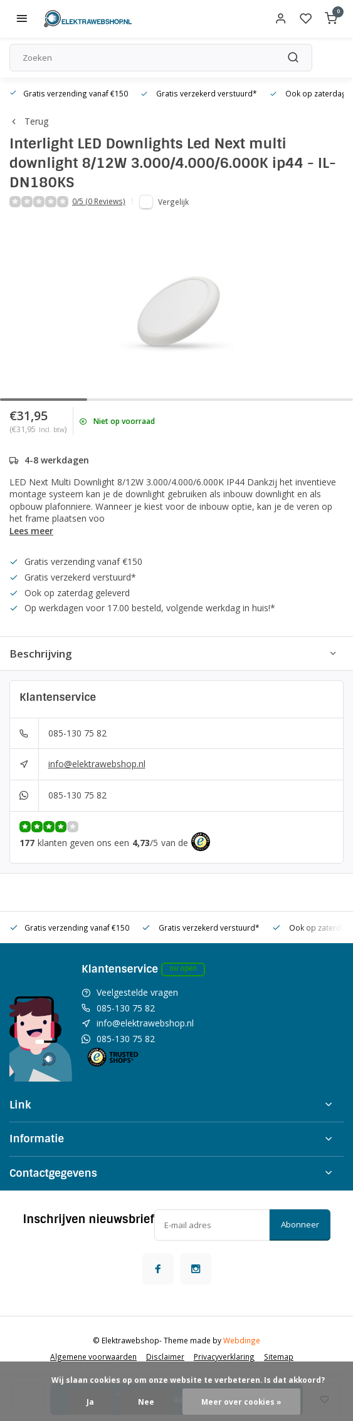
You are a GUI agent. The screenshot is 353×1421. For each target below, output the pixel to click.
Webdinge (241, 1340)
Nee (146, 1402)
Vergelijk (173, 202)
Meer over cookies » (241, 1402)
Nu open (183, 968)
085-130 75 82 (77, 733)
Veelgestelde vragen (137, 992)
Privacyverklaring (224, 1356)
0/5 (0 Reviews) (98, 201)
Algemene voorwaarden (93, 1356)
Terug (28, 121)
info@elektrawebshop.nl (96, 764)
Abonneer (300, 1224)
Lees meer (31, 531)
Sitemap (278, 1356)
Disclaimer (165, 1356)
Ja (90, 1402)
